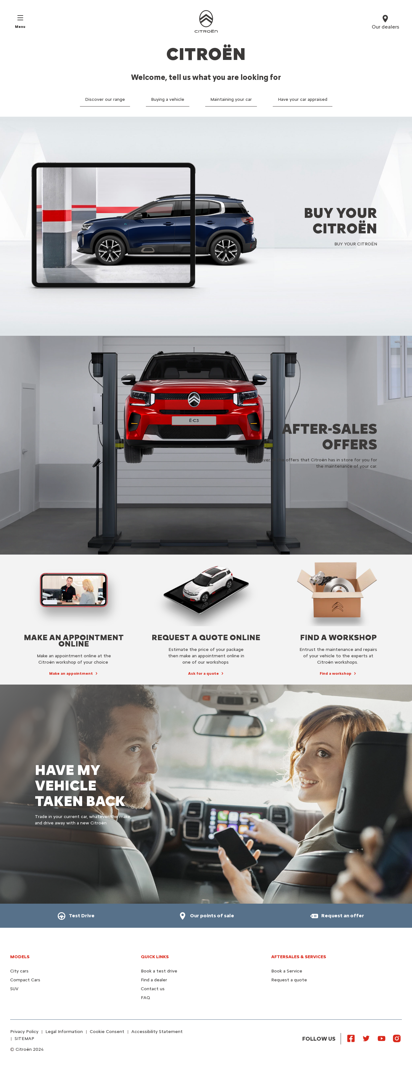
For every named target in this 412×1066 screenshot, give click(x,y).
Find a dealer (154, 980)
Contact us (153, 988)
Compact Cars (25, 980)
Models (19, 956)
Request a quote (289, 980)
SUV (14, 988)
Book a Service (286, 971)
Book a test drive (159, 971)
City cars (19, 971)
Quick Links (155, 956)
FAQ (145, 997)
